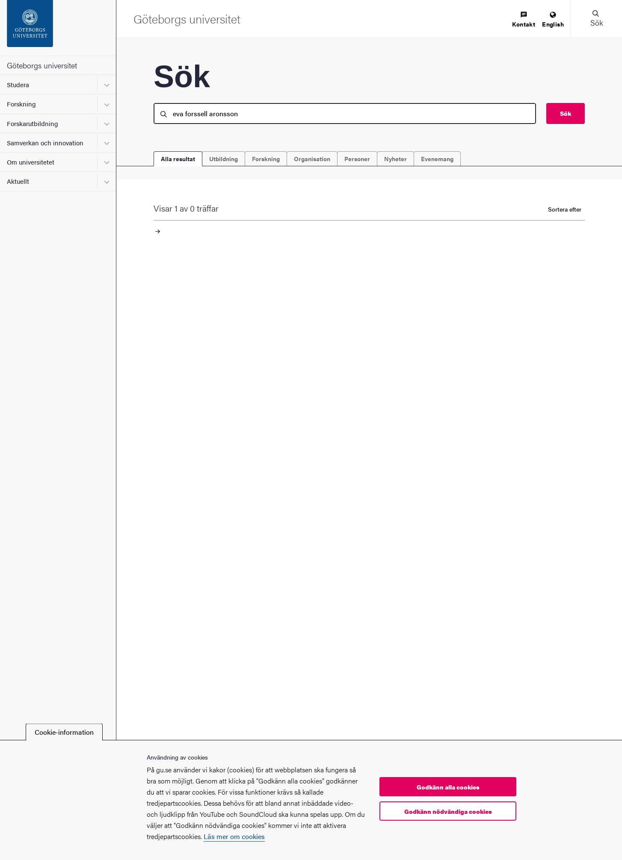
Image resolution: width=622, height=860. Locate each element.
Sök (565, 113)
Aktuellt (18, 181)
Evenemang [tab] (437, 158)
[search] (345, 113)
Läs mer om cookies (234, 836)
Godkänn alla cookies (448, 787)
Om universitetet (30, 161)
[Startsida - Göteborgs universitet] (58, 28)
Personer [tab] (357, 158)
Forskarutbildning (32, 123)
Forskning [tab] (266, 158)
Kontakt (523, 20)
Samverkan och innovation (45, 142)
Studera (18, 84)
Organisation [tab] (312, 158)
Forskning (21, 103)
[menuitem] (524, 20)
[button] (596, 19)
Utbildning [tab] (223, 158)
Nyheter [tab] (395, 158)
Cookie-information (64, 732)
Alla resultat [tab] (178, 158)
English (553, 20)
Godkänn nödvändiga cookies (448, 811)
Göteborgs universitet (42, 65)
